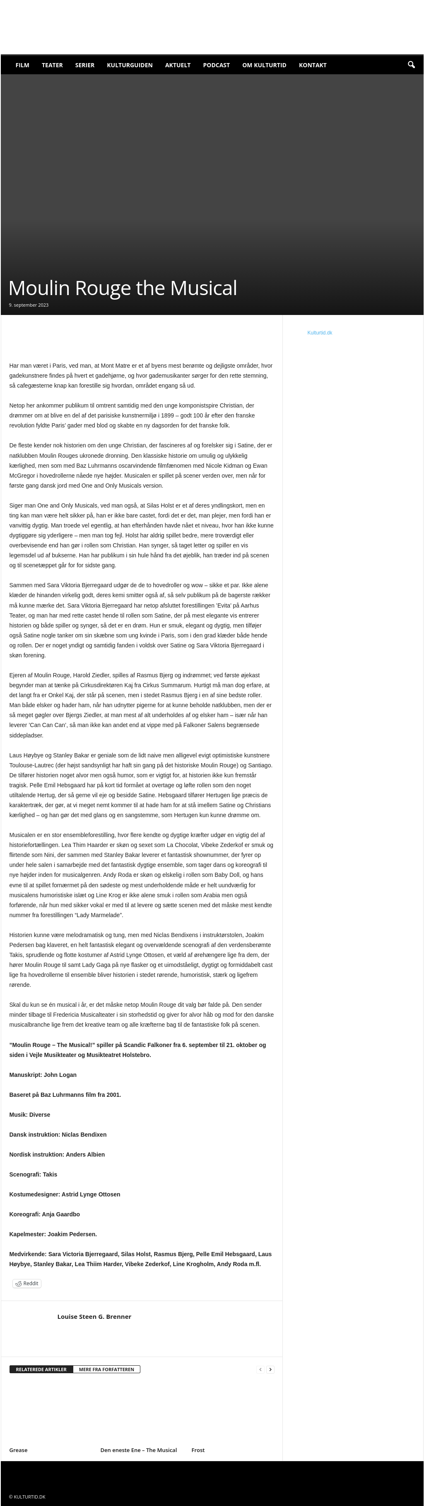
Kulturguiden (130, 65)
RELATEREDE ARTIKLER (41, 1369)
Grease (19, 1450)
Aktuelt (178, 65)
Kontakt (313, 65)
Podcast (216, 65)
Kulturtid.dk (320, 333)
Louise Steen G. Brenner (95, 1316)
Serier (85, 65)
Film (22, 65)
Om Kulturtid (264, 65)
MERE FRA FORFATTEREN (107, 1369)
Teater (52, 65)
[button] (411, 65)
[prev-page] (260, 1369)
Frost (198, 1450)
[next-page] (270, 1369)
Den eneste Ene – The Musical (139, 1450)
